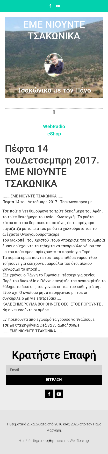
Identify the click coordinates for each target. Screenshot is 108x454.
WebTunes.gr (79, 441)
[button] (54, 113)
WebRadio (54, 126)
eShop (54, 134)
